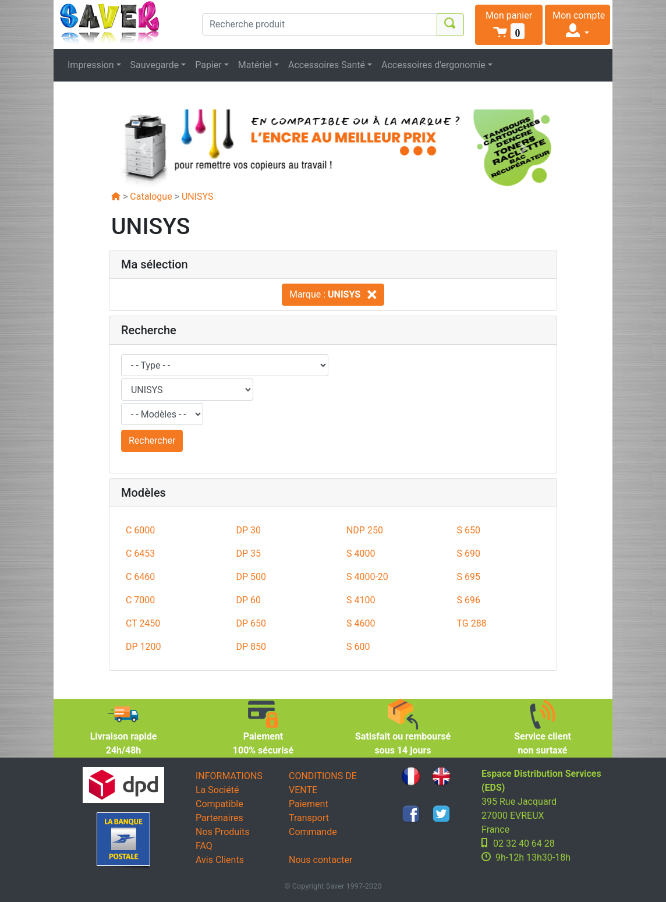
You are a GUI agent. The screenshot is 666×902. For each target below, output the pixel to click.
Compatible (219, 803)
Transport (309, 817)
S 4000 (360, 553)
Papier (208, 64)
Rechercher (152, 440)
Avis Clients (220, 859)
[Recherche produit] (319, 24)
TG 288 (471, 623)
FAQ (204, 845)
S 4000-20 (367, 576)
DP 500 (251, 576)
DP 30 (248, 530)
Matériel (255, 64)
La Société (217, 789)
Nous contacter (320, 859)
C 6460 (140, 576)
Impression (91, 64)
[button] (509, 25)
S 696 (468, 600)
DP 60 (248, 600)
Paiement (308, 803)
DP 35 (248, 553)
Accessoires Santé (326, 64)
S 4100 (360, 600)
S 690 (468, 553)
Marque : (333, 294)
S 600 (358, 646)
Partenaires (219, 817)
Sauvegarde (154, 64)
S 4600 (360, 623)
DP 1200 (143, 646)
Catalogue (151, 196)
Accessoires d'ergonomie (433, 64)
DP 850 (251, 646)
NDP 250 (364, 530)
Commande (313, 831)
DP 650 (251, 623)
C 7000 (140, 600)
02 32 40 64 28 (524, 843)
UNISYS (198, 196)
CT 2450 (143, 623)
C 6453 (140, 553)
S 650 (468, 530)
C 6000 (140, 530)
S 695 (468, 576)
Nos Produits (222, 831)
